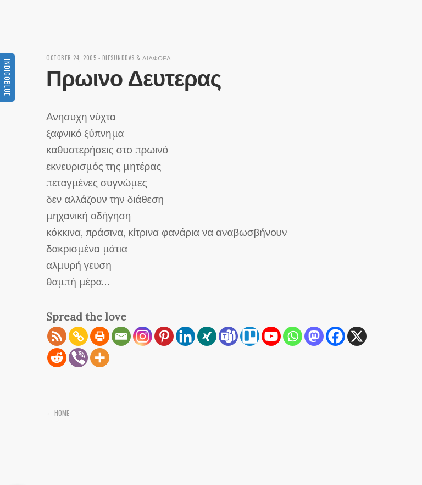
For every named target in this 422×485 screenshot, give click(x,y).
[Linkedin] (185, 336)
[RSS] (56, 336)
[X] (357, 336)
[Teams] (228, 336)
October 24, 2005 (71, 57)
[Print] (99, 336)
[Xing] (206, 336)
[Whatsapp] (292, 336)
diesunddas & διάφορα (136, 57)
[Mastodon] (314, 336)
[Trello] (249, 336)
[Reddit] (56, 357)
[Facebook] (335, 336)
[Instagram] (142, 336)
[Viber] (78, 357)
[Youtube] (271, 336)
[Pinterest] (164, 336)
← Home (57, 412)
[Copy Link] (78, 336)
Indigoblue (7, 77)
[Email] (121, 336)
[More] (99, 357)
